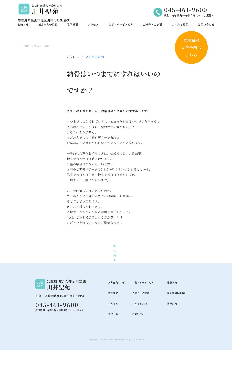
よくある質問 (180, 24)
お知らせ (23, 24)
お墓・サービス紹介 (120, 24)
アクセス (93, 24)
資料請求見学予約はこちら (191, 47)
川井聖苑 (58, 326)
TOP (26, 85)
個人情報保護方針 (177, 331)
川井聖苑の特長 (48, 24)
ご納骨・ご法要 (152, 24)
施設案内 (172, 321)
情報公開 (172, 342)
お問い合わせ (206, 24)
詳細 (47, 85)
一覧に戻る (114, 289)
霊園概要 (72, 24)
